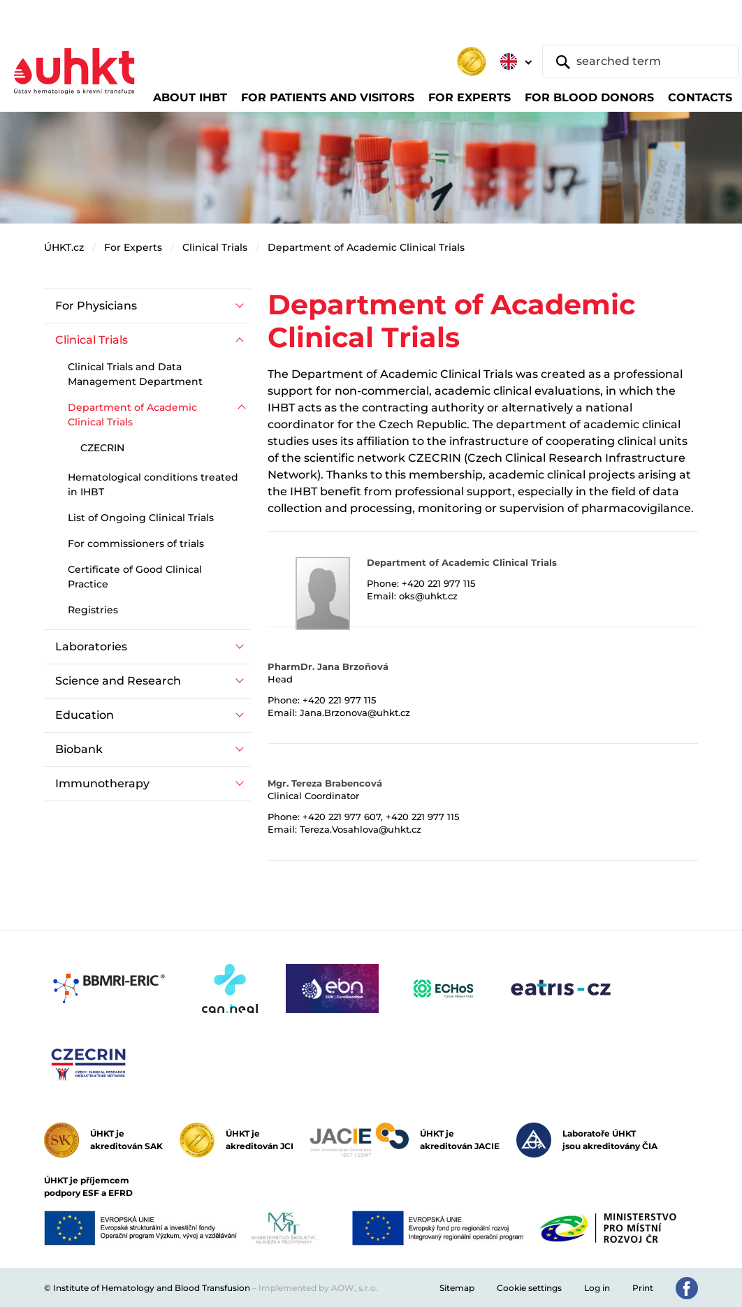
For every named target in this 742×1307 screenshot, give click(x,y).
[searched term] (640, 61)
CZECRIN (102, 447)
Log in (597, 1288)
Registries (93, 610)
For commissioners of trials (136, 543)
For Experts (133, 247)
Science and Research (118, 680)
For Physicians (96, 305)
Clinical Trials (214, 247)
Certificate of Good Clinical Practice (135, 576)
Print (642, 1288)
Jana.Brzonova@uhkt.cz (355, 712)
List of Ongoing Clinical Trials (141, 517)
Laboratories (91, 646)
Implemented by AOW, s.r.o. (318, 1288)
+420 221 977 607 (342, 816)
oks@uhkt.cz (428, 595)
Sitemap (456, 1288)
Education (84, 715)
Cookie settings (529, 1288)
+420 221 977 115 (438, 583)
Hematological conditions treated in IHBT (153, 484)
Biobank (79, 749)
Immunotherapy (102, 783)
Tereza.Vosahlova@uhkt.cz (360, 829)
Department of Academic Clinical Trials (366, 247)
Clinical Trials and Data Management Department (135, 374)
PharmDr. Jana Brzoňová (328, 666)
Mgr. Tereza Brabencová (325, 783)
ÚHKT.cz (64, 247)
